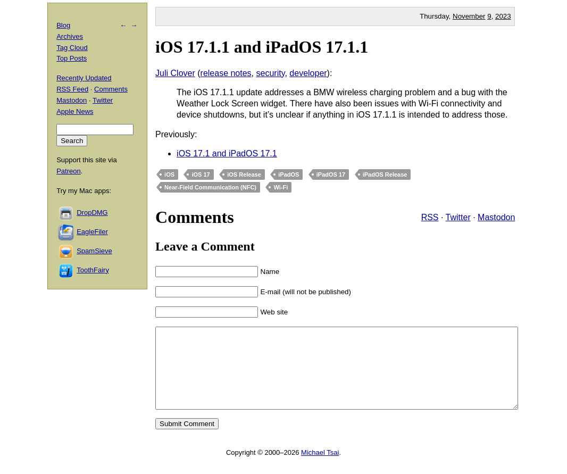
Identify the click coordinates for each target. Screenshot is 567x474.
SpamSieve (94, 251)
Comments (111, 89)
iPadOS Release (385, 174)
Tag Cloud (72, 48)
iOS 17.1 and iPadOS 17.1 (227, 153)
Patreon (68, 171)
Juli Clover (175, 73)
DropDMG (92, 213)
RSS (430, 217)
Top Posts (71, 58)
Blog (63, 25)
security (270, 73)
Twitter (458, 217)
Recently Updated (83, 78)
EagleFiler (92, 232)
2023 (503, 16)
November (469, 16)
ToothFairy (93, 270)
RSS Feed (72, 89)
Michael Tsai (320, 468)
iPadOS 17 (330, 174)
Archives (69, 36)
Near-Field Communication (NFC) (210, 187)
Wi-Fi (280, 187)
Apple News (74, 111)
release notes (226, 73)
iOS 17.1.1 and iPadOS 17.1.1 (261, 46)
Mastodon (496, 217)
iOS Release (244, 174)
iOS (169, 174)
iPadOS (288, 174)
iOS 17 (200, 174)
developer (308, 73)
